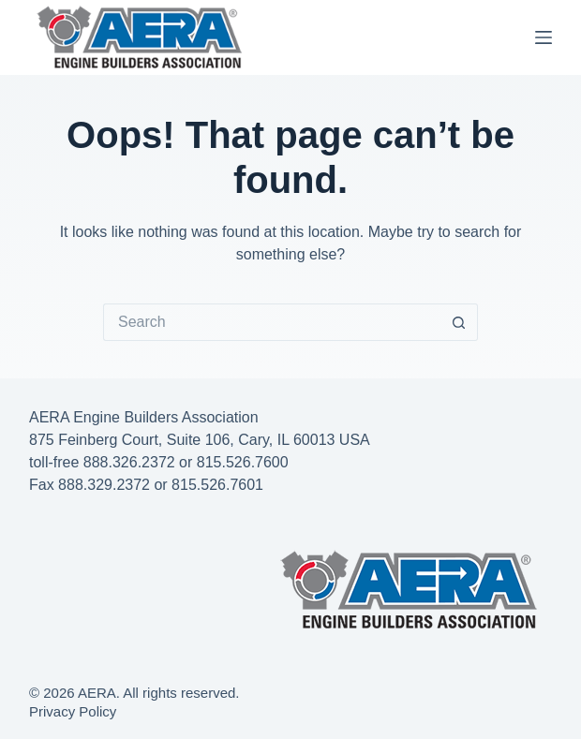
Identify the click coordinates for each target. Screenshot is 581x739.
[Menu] (543, 37)
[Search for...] (271, 322)
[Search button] (459, 322)
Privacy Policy (72, 711)
